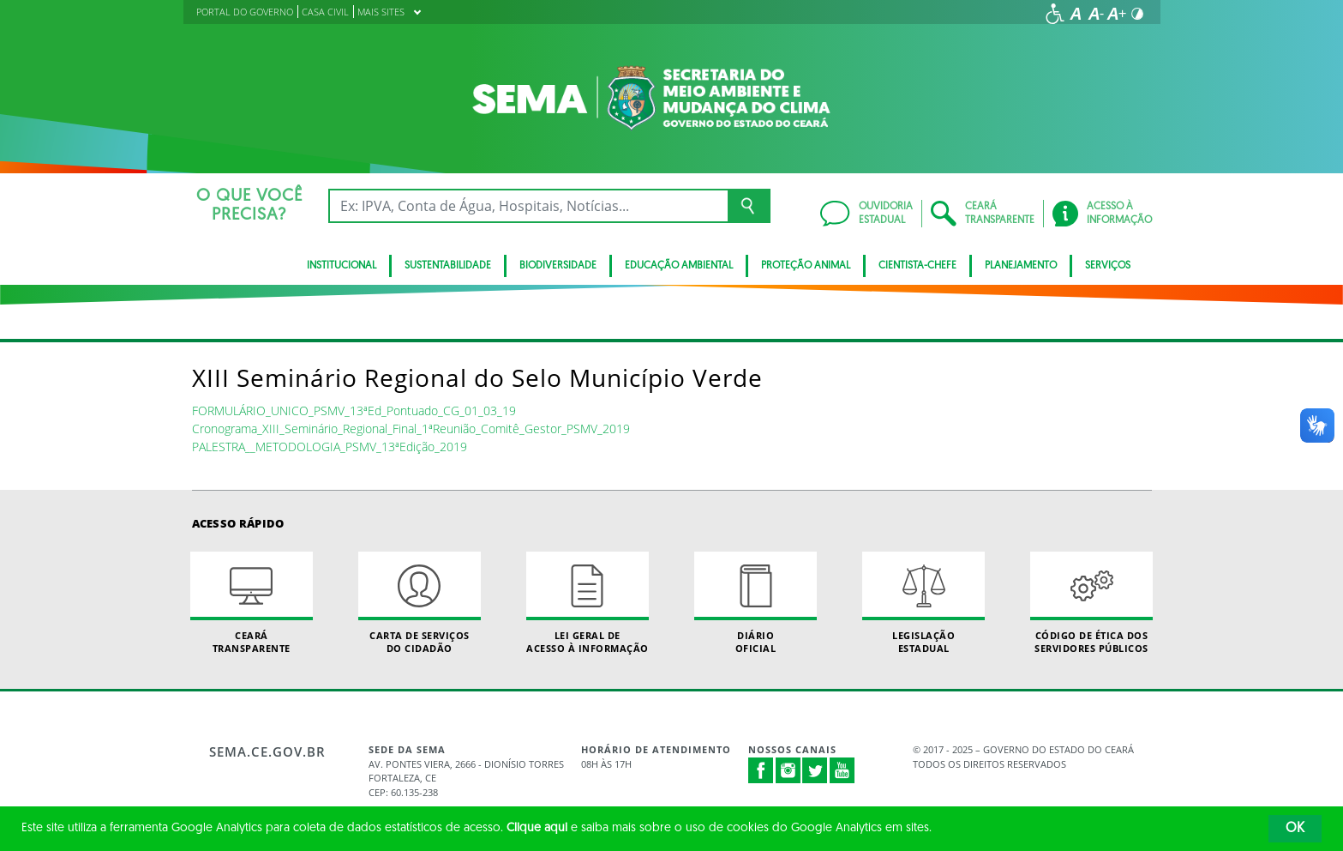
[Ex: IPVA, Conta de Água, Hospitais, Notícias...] (528, 206)
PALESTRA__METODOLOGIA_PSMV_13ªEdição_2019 (329, 446)
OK (1295, 829)
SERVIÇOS (1107, 266)
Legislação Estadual (924, 603)
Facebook (761, 770)
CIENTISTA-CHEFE (917, 266)
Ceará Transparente (252, 603)
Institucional (341, 266)
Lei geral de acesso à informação (588, 603)
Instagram (788, 770)
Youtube (842, 770)
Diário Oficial (756, 603)
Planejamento (1021, 266)
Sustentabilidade (448, 266)
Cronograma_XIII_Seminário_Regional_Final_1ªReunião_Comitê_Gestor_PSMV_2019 (411, 428)
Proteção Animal (805, 266)
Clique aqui (537, 828)
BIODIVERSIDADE (558, 266)
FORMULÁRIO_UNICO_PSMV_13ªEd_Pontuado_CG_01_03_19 (354, 410)
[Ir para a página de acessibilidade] (1055, 13)
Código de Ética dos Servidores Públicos (1092, 603)
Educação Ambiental (679, 266)
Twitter (815, 770)
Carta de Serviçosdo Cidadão (420, 603)
